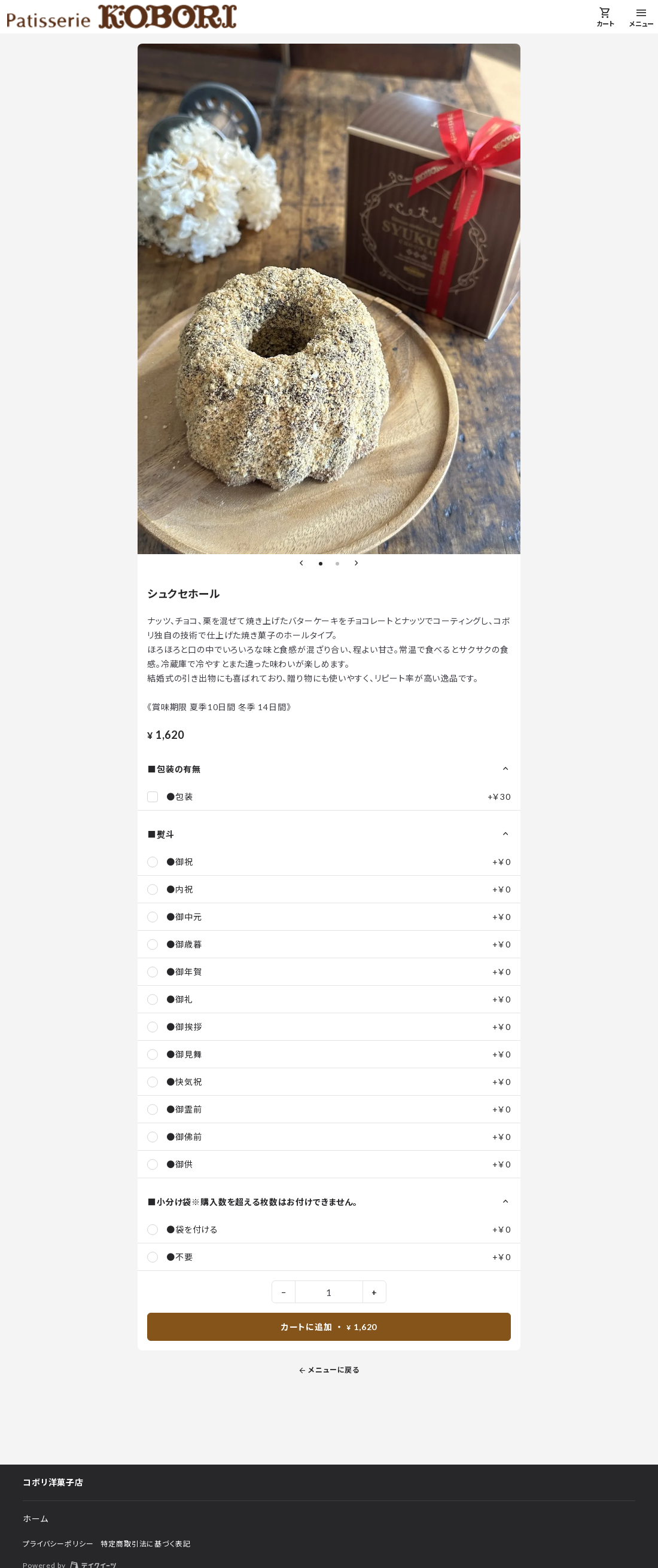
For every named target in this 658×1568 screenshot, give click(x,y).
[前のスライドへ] (301, 564)
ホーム (35, 1519)
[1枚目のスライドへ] (320, 564)
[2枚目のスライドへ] (337, 564)
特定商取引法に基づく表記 (145, 1543)
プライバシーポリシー (58, 1543)
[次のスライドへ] (356, 564)
